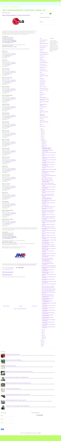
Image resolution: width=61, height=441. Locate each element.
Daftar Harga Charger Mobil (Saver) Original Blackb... (48, 270)
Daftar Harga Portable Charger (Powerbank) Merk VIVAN (47, 198)
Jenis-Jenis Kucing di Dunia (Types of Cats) (13, 388)
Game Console (42, 69)
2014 (42, 346)
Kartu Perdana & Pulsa (43, 88)
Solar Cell (41, 118)
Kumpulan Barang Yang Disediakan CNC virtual (15, 10)
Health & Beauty (42, 81)
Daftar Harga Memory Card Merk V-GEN (48, 206)
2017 (42, 343)
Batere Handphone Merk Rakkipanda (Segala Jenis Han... (48, 296)
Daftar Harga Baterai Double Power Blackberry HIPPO (48, 299)
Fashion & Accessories (43, 62)
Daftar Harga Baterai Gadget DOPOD (48, 290)
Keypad (41, 92)
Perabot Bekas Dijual (45, 205)
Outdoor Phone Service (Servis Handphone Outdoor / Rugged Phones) (18, 405)
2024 (42, 133)
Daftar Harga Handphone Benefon (47, 258)
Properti (41, 110)
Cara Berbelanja (38, 10)
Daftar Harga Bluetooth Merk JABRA (48, 287)
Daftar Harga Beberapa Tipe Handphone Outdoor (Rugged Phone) (17, 377)
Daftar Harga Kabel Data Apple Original (48, 210)
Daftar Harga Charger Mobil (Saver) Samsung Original (48, 272)
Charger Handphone (43, 52)
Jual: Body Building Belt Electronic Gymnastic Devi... (47, 151)
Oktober (43, 143)
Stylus (41, 124)
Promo (41, 108)
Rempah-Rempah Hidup (44, 111)
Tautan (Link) (42, 126)
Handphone (42, 74)
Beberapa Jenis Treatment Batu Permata (12, 354)
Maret (43, 335)
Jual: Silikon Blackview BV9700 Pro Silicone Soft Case (48, 315)
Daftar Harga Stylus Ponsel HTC (47, 177)
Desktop (41, 59)
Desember (44, 140)
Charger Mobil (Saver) (43, 54)
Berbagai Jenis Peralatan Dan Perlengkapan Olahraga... (47, 148)
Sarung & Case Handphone (42, 115)
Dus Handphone (42, 60)
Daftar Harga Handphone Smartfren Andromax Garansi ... (48, 243)
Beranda (4, 10)
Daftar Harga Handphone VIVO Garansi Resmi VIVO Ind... (48, 256)
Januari (43, 338)
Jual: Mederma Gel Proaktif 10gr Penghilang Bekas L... (47, 301)
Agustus (43, 146)
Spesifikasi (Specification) (44, 121)
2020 (42, 139)
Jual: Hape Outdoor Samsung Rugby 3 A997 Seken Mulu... (48, 313)
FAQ (44, 10)
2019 (42, 340)
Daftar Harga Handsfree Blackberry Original (49, 220)
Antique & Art (42, 41)
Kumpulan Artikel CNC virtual (29, 10)
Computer (41, 57)
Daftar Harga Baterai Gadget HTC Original (49, 289)
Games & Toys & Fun (43, 70)
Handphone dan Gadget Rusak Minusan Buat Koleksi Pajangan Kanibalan (18, 382)
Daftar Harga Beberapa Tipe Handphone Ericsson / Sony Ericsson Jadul (18, 394)
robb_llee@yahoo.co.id (8, 42)
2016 (42, 344)
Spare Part (41, 120)
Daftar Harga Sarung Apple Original (48, 183)
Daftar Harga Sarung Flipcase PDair (48, 194)
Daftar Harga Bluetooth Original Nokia (48, 286)
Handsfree (41, 78)
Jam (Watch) (42, 83)
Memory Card (42, 94)
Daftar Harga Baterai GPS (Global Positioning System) (47, 260)
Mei (42, 332)
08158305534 (14, 41)
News (41, 95)
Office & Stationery (43, 97)
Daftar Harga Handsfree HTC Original (48, 226)
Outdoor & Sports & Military (44, 101)
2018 (42, 341)
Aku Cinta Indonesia (43, 40)
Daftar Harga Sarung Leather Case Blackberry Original (47, 181)
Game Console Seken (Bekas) (47, 261)
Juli (42, 329)
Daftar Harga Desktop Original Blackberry (49, 265)
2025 (42, 132)
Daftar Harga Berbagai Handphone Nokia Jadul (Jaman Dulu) (16, 400)
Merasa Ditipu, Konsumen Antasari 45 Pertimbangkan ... (48, 165)
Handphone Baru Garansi (8, 269)
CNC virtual (10, 6)
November (44, 142)
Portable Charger (42, 106)
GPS (40, 72)
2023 (42, 135)
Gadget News (42, 67)
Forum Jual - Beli (42, 65)
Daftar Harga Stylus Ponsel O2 (47, 179)
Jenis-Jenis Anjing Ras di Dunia (11, 365)
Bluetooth (41, 49)
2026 (42, 130)
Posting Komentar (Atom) (22, 308)
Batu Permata (42, 47)
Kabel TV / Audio (42, 86)
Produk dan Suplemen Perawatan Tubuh (48, 216)
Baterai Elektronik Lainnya (44, 43)
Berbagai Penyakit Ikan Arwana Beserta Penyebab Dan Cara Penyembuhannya (19, 371)
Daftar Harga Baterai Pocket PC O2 (48, 294)
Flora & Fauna (42, 64)
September (44, 145)
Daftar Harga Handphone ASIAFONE (48, 244)
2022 (42, 136)
